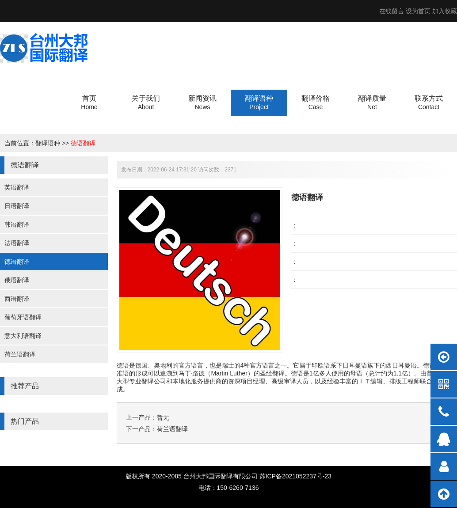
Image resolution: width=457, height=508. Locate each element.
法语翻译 (16, 242)
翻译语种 (47, 143)
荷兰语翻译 (19, 354)
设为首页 (418, 11)
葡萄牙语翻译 (23, 317)
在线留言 (391, 11)
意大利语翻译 (23, 335)
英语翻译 (16, 187)
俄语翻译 (16, 280)
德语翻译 (83, 143)
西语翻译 (16, 298)
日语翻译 (16, 205)
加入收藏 (444, 11)
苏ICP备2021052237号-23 (295, 476)
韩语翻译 (16, 224)
